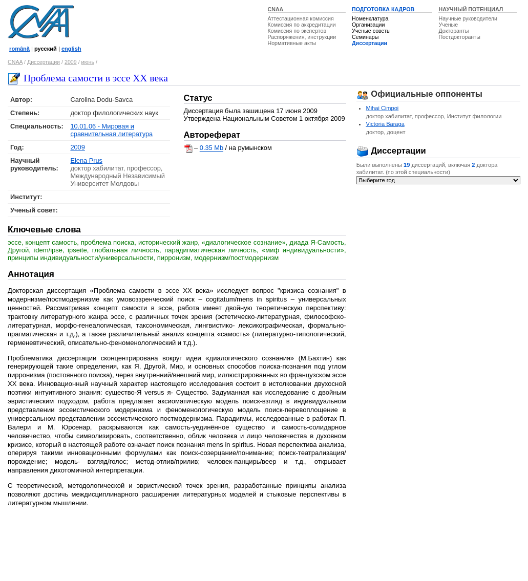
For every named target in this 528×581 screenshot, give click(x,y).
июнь (87, 62)
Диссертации (369, 43)
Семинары (365, 37)
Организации (368, 24)
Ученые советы (371, 31)
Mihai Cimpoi (382, 108)
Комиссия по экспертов (297, 31)
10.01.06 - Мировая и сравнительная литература (111, 130)
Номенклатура (370, 18)
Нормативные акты (292, 43)
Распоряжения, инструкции (302, 37)
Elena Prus (86, 160)
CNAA (276, 9)
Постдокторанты (459, 37)
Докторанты (453, 31)
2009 (71, 62)
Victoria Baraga (385, 124)
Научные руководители (467, 18)
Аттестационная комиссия (301, 18)
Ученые (448, 24)
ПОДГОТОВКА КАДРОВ (383, 9)
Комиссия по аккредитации (302, 24)
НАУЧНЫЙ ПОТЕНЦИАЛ (470, 9)
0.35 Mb (211, 148)
